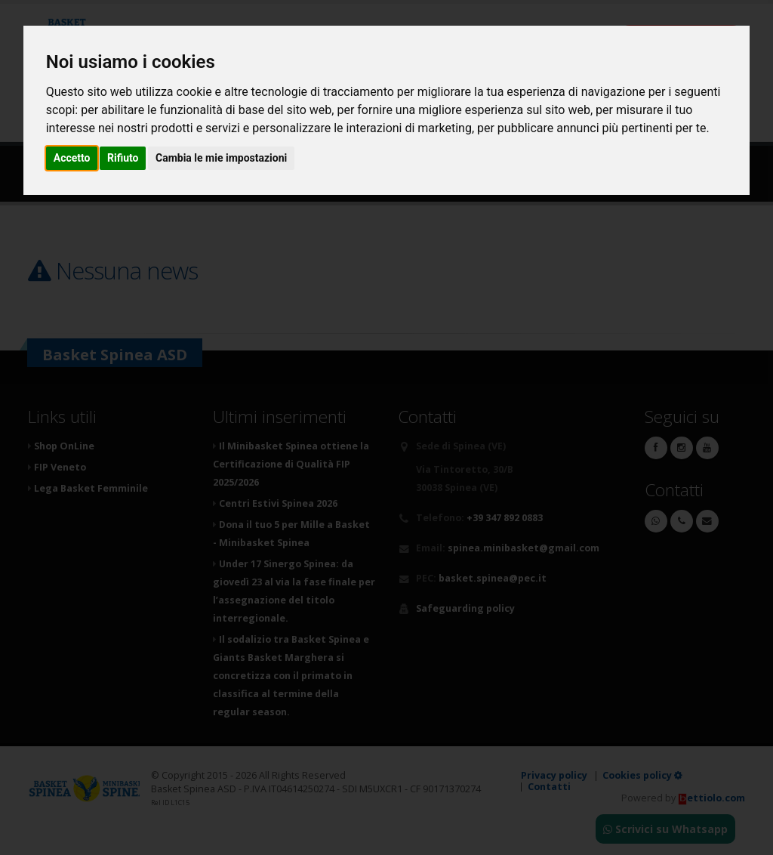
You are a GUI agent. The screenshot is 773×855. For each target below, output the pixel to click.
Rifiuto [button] (123, 158)
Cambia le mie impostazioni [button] (221, 158)
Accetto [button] (72, 158)
